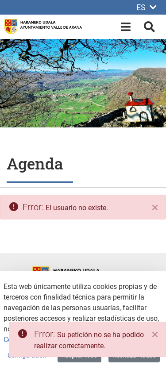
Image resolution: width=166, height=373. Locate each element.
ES (146, 7)
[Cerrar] (155, 207)
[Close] (155, 334)
